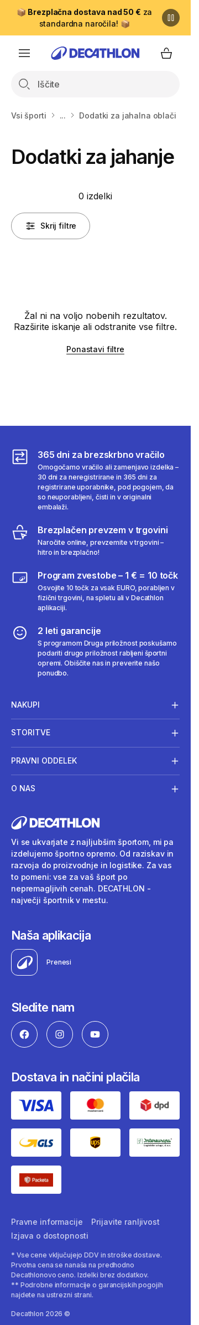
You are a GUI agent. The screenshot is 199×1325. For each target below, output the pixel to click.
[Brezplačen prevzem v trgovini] (95, 540)
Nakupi (25, 704)
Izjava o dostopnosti (49, 1235)
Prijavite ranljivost (125, 1221)
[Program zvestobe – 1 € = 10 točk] (95, 591)
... (63, 115)
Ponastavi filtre (95, 349)
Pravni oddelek (44, 760)
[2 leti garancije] (95, 651)
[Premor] (171, 18)
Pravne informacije (46, 1221)
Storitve (30, 732)
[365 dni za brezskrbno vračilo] (95, 480)
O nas (23, 788)
